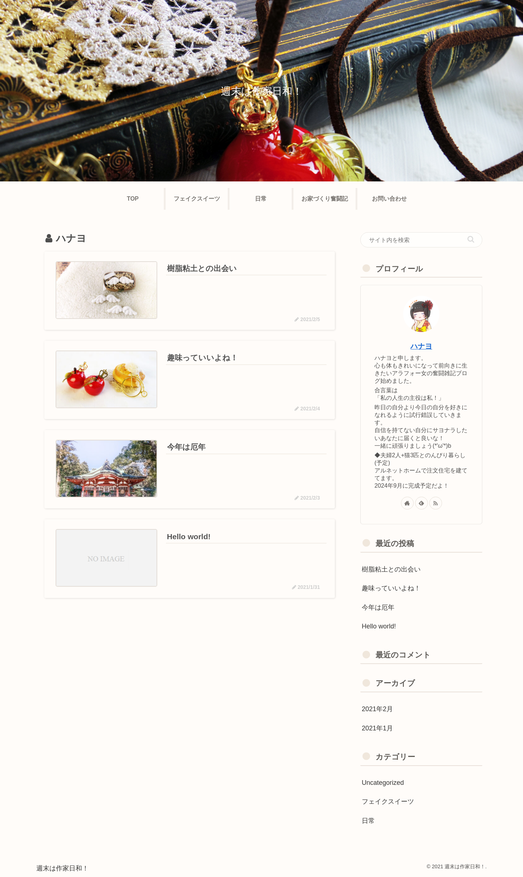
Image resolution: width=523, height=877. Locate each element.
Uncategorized (383, 782)
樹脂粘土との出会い (391, 569)
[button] (471, 239)
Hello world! (379, 626)
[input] (421, 239)
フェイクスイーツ (388, 801)
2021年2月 (377, 709)
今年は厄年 (378, 607)
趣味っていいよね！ (391, 588)
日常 (368, 820)
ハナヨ (421, 346)
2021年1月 (377, 728)
